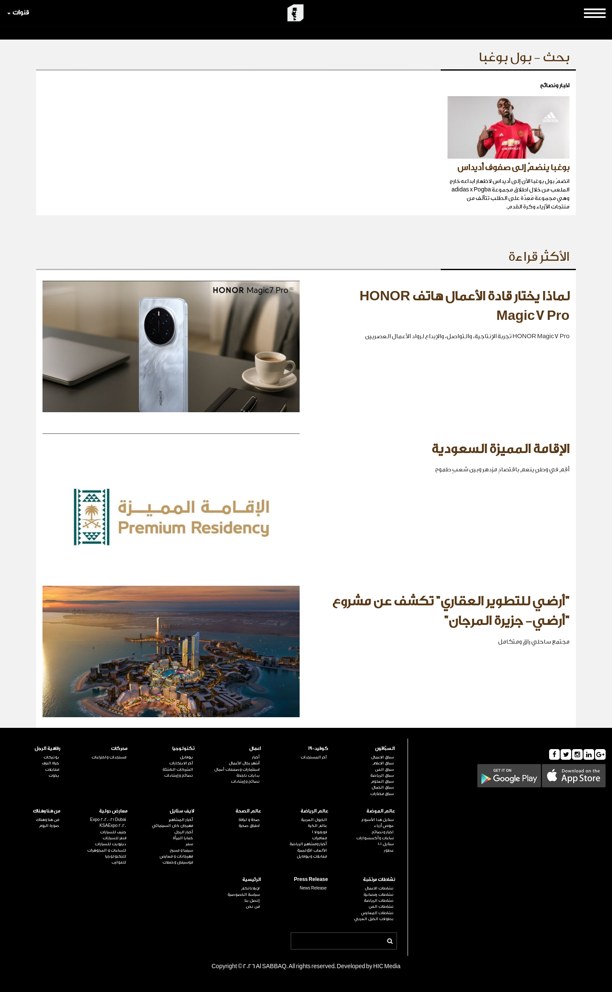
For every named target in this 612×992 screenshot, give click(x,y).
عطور (389, 850)
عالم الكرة (317, 826)
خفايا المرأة (183, 838)
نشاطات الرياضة (379, 900)
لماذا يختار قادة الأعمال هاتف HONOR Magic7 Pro (465, 306)
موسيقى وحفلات (177, 862)
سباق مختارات (382, 794)
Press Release (311, 879)
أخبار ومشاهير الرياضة (308, 844)
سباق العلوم (382, 781)
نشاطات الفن (381, 906)
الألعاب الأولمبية (312, 850)
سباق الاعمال (382, 757)
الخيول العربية (314, 820)
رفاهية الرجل (47, 748)
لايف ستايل (182, 811)
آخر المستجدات (313, 757)
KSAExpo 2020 (112, 826)
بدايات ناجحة (248, 775)
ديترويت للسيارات (110, 844)
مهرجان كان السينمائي (172, 826)
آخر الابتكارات (181, 763)
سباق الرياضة (382, 775)
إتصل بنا (252, 900)
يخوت (53, 775)
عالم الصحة (248, 811)
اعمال (255, 748)
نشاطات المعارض (377, 913)
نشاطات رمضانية (378, 894)
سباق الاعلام (383, 763)
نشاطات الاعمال (379, 888)
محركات (119, 748)
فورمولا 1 (319, 832)
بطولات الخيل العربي (374, 919)
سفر (189, 844)
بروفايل (186, 757)
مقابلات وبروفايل (312, 856)
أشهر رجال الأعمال (244, 763)
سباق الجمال (382, 787)
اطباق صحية (249, 826)
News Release (313, 888)
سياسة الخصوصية (243, 894)
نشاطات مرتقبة (379, 879)
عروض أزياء (384, 826)
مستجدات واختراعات (108, 757)
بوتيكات (51, 757)
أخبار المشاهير (181, 820)
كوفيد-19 (318, 748)
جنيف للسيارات (113, 832)
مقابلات (52, 769)
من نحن (253, 906)
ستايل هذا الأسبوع (377, 820)
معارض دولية (113, 811)
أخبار (256, 757)
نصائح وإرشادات (245, 781)
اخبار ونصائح (382, 832)
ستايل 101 (386, 844)
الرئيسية (251, 879)
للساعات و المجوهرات (106, 850)
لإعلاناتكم (250, 888)
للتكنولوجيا (115, 856)
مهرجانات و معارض (176, 856)
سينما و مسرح (181, 850)
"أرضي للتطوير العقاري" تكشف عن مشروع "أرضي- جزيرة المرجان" (451, 611)
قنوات (18, 12)
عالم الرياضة (314, 811)
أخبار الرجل (183, 832)
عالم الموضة (380, 811)
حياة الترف (50, 763)
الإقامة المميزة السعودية (500, 449)
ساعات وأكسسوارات (375, 838)
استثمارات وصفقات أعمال (237, 769)
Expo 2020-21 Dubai (108, 820)
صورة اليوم (49, 826)
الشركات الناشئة (177, 769)
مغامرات (319, 838)
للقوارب (118, 862)
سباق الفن (384, 769)
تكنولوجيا (183, 748)
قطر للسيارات (114, 838)
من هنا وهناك (46, 811)
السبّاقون (385, 748)
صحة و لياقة (249, 820)
